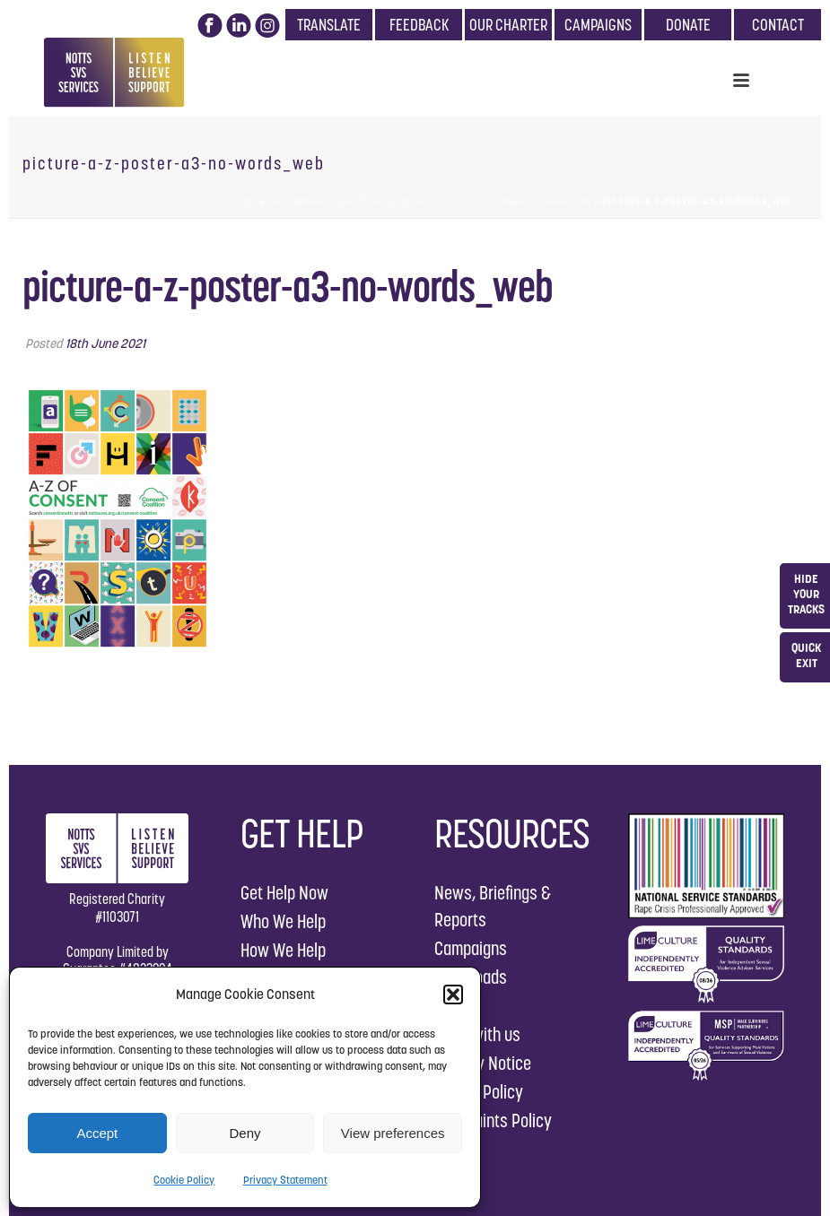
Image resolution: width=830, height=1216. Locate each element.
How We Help (283, 950)
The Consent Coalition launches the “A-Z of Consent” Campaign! (429, 201)
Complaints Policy (493, 1120)
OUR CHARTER (508, 24)
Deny (244, 1133)
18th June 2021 (105, 343)
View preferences (393, 1133)
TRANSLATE (329, 24)
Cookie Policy (183, 1179)
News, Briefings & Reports (492, 906)
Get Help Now (284, 893)
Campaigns (470, 948)
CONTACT (778, 24)
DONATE (688, 24)
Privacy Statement (285, 1179)
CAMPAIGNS (598, 24)
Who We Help (283, 921)
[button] (453, 994)
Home (244, 201)
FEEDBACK (419, 24)
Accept (97, 1133)
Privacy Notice (482, 1063)
